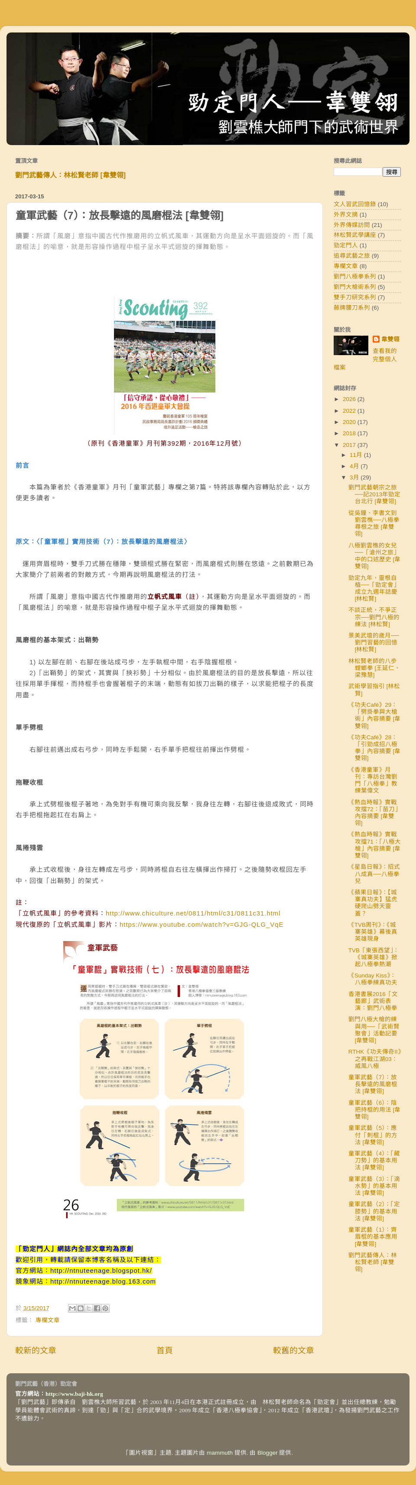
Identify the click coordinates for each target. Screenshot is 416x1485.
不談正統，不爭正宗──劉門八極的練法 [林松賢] (374, 617)
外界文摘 (346, 214)
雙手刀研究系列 (355, 297)
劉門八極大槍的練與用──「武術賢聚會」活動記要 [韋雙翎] (374, 1030)
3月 (355, 477)
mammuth (220, 1452)
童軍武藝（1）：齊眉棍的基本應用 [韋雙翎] (372, 1236)
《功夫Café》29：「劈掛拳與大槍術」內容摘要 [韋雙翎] (374, 715)
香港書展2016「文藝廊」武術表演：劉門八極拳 (373, 1001)
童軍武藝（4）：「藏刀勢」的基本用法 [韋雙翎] (374, 1160)
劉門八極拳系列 (355, 276)
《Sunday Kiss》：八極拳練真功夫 (372, 979)
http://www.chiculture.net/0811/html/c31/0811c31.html (193, 913)
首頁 (164, 1350)
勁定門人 (346, 245)
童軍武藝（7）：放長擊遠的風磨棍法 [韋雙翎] (372, 1084)
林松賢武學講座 (355, 235)
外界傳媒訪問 (352, 225)
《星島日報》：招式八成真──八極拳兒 (374, 874)
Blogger (267, 1452)
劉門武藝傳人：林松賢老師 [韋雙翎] (70, 175)
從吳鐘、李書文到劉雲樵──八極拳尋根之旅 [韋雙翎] (374, 523)
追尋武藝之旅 (352, 255)
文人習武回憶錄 (355, 204)
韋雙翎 (390, 339)
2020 (350, 422)
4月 (355, 466)
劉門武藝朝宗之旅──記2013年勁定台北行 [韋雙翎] (374, 494)
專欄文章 (48, 1320)
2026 (350, 399)
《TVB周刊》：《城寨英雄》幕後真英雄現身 (372, 932)
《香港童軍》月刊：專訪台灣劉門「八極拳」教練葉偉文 (372, 780)
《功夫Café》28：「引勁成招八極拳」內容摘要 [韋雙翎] (374, 748)
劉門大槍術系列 (355, 287)
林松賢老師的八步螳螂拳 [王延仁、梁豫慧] (374, 668)
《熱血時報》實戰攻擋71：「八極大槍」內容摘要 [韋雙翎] (374, 845)
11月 (357, 455)
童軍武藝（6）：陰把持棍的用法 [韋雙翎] (374, 1110)
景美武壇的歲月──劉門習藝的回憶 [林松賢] (373, 642)
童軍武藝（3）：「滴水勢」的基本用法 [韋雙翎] (374, 1186)
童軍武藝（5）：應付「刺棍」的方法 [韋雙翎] (372, 1135)
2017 (350, 445)
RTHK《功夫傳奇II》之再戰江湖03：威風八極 (374, 1058)
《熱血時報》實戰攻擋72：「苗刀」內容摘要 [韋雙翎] (374, 813)
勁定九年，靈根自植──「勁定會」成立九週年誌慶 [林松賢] (374, 588)
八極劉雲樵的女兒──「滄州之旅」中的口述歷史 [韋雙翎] (374, 556)
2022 (350, 411)
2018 (350, 433)
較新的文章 (35, 1350)
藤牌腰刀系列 (352, 307)
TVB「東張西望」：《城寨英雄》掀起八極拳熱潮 (373, 957)
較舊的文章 (293, 1350)
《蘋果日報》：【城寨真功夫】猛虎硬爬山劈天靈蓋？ (372, 903)
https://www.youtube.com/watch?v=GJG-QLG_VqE (201, 924)
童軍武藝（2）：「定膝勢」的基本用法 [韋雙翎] (374, 1211)
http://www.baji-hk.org (74, 1394)
